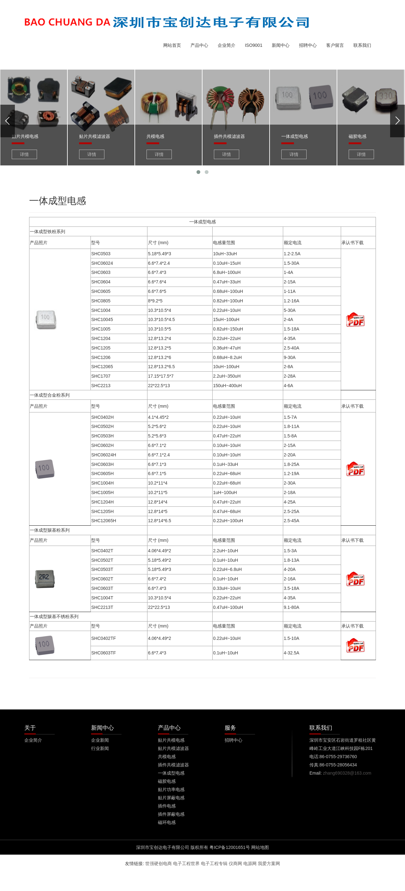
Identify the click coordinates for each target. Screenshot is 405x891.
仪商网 (235, 863)
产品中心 (199, 45)
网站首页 (172, 45)
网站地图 (260, 847)
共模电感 (167, 756)
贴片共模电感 (171, 740)
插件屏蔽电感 (171, 814)
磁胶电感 (167, 781)
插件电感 (167, 805)
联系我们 (362, 45)
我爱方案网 (269, 863)
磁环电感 (167, 822)
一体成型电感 (171, 773)
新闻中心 (281, 45)
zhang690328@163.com (347, 773)
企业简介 (226, 45)
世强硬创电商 (158, 863)
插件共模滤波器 (173, 764)
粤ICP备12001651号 (229, 847)
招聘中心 (308, 45)
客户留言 (335, 45)
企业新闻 (100, 740)
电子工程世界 (186, 863)
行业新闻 (100, 748)
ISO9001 (253, 45)
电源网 (250, 863)
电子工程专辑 (214, 863)
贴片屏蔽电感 (171, 797)
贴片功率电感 (171, 789)
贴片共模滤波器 (173, 748)
